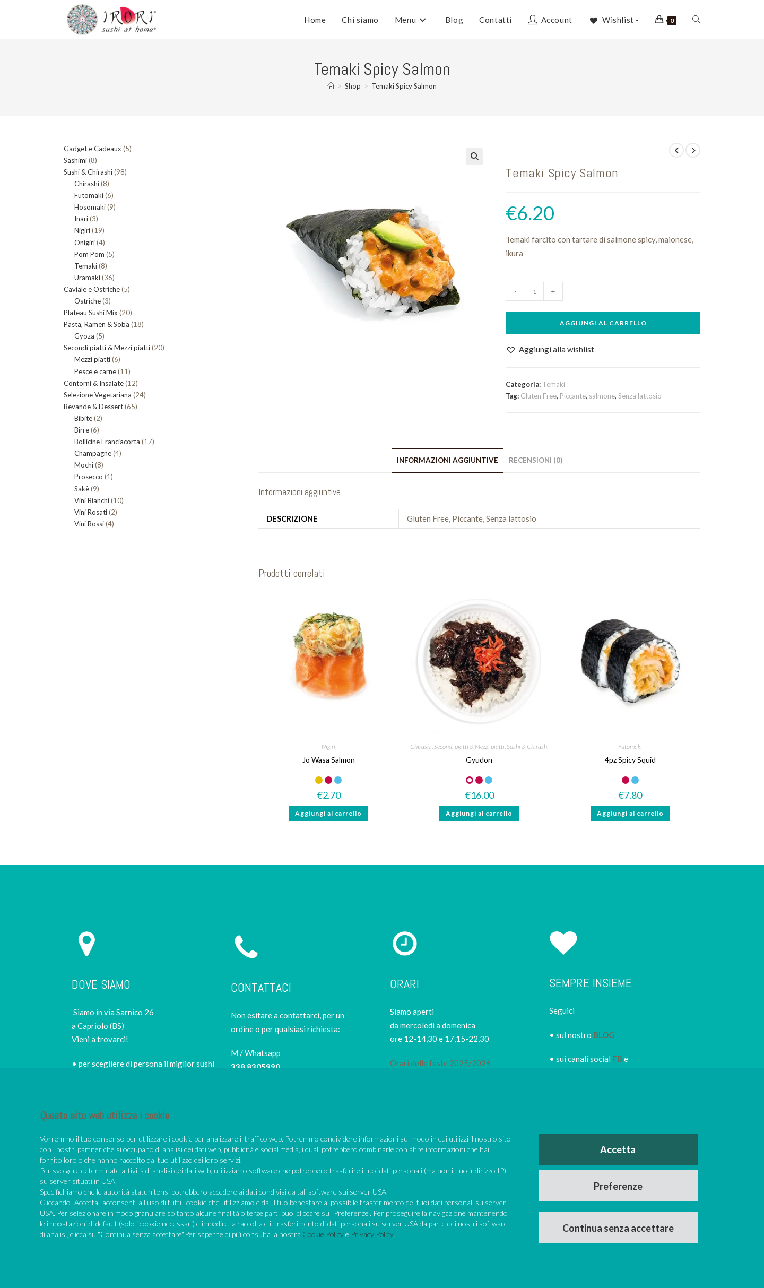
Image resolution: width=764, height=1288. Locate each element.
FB (617, 1059)
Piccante (573, 396)
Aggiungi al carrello (603, 323)
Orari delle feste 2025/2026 (440, 1063)
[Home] (330, 86)
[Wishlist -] (613, 19)
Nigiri (328, 746)
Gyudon (479, 759)
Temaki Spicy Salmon (404, 86)
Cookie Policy (323, 1232)
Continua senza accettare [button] (618, 1227)
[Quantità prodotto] (534, 291)
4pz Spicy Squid (630, 759)
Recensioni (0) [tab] (535, 460)
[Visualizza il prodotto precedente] (676, 150)
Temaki (553, 384)
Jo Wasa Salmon (328, 759)
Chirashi (421, 746)
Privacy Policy (373, 1232)
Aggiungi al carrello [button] (328, 813)
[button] (474, 156)
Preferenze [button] (618, 1185)
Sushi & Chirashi (528, 746)
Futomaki (630, 746)
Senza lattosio (640, 396)
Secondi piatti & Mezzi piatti (469, 746)
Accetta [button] (618, 1148)
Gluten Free (538, 396)
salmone (602, 396)
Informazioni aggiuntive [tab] (447, 460)
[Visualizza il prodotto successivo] (692, 150)
